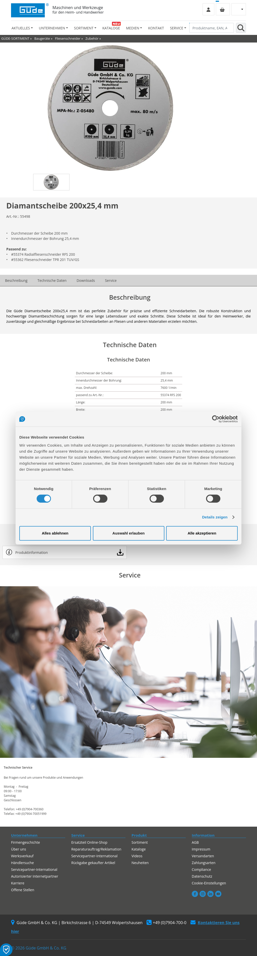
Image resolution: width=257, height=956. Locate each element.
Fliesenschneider (68, 38)
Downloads (86, 280)
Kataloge (111, 28)
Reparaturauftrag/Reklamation (96, 849)
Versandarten (203, 856)
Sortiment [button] (83, 28)
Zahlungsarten (203, 862)
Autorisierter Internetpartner (34, 876)
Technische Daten (52, 280)
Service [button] (176, 28)
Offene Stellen (22, 889)
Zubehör (92, 38)
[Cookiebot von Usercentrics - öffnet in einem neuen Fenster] (216, 419)
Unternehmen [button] (52, 28)
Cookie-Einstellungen (209, 883)
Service (110, 280)
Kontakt (156, 28)
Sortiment (140, 842)
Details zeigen (214, 517)
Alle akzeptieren (201, 533)
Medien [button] (132, 28)
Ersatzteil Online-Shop (89, 842)
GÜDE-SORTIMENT (15, 38)
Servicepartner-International (34, 869)
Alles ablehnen (55, 533)
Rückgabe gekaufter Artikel (93, 862)
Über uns (18, 849)
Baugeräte (42, 38)
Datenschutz (202, 876)
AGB (195, 842)
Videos (137, 856)
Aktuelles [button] (21, 28)
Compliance (201, 869)
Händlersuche (22, 862)
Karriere (17, 883)
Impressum (201, 849)
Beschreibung (16, 280)
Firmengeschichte (25, 842)
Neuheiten (140, 862)
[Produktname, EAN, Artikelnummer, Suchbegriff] (211, 28)
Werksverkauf (22, 856)
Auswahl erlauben (128, 533)
